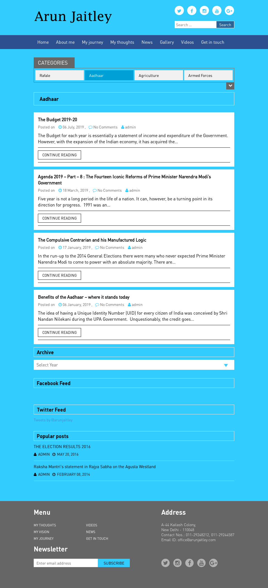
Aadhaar (96, 75)
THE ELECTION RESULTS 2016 (62, 446)
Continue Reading (59, 154)
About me (65, 42)
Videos (187, 42)
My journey (92, 42)
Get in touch (212, 42)
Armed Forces (200, 75)
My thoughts (122, 42)
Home (43, 42)
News (147, 42)
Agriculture (149, 75)
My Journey (43, 538)
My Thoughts (45, 525)
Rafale (45, 75)
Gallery (167, 42)
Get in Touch (97, 538)
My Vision (41, 532)
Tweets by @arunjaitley (53, 419)
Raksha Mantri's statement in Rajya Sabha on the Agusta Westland (95, 466)
